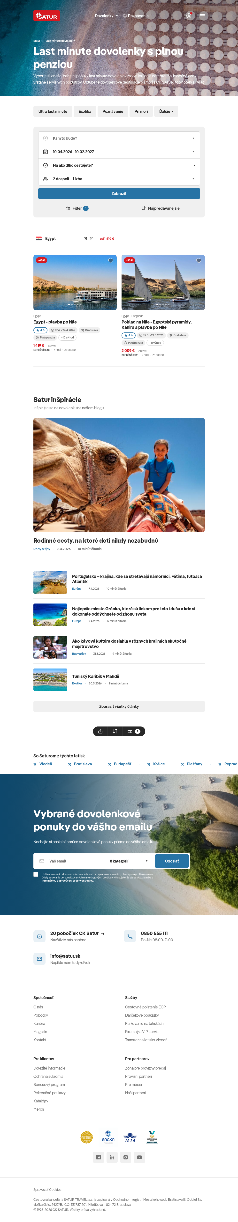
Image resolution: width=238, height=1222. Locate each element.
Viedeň (42, 764)
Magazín (40, 1031)
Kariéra (39, 1023)
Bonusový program (49, 1084)
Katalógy (40, 1101)
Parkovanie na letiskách (144, 1023)
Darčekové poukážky (142, 1015)
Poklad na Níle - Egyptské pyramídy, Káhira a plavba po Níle (157, 324)
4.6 (40, 330)
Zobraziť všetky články (119, 706)
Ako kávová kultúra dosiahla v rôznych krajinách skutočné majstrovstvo (129, 643)
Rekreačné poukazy (49, 1092)
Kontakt (39, 1039)
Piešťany (191, 764)
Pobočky (40, 1015)
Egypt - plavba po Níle (55, 322)
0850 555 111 (154, 933)
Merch (38, 1109)
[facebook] (98, 1157)
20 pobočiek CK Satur (77, 933)
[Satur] (46, 15)
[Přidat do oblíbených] (110, 261)
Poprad (228, 764)
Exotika (85, 111)
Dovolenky (106, 15)
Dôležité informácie (49, 1068)
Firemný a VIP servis (142, 1031)
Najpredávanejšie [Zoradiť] (161, 208)
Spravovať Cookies (47, 1189)
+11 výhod (155, 343)
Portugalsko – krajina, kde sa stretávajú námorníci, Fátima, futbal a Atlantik (137, 579)
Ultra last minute (52, 111)
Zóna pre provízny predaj (145, 1068)
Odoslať (172, 861)
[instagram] (125, 1157)
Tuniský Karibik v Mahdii (95, 676)
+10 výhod (67, 337)
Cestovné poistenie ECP (145, 1007)
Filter (77, 208)
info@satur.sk (65, 956)
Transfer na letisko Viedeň (146, 1039)
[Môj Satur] (189, 16)
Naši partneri (135, 1092)
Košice (156, 764)
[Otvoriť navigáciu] (202, 16)
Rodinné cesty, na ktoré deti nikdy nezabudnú (95, 540)
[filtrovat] (134, 731)
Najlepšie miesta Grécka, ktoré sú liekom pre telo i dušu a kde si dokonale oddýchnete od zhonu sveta (133, 611)
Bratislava (80, 764)
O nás (38, 1007)
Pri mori (141, 111)
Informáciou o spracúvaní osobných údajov (67, 880)
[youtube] (139, 1157)
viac (201, 82)
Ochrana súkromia (48, 1076)
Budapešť (119, 764)
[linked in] (112, 1157)
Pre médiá (133, 1084)
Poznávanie (113, 111)
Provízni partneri (138, 1076)
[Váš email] (68, 861)
